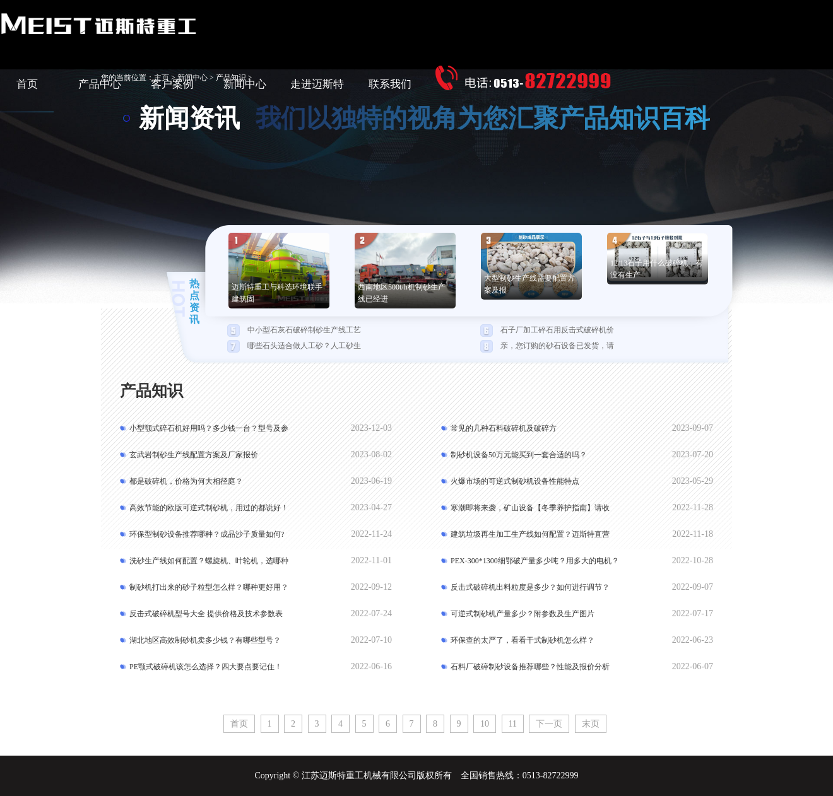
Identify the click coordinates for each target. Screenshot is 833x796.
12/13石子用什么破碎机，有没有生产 (656, 269)
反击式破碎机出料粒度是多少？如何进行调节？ (530, 587)
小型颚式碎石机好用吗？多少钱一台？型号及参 (208, 428)
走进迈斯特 (317, 84)
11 (513, 724)
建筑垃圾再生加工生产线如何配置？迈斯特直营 (530, 534)
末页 (591, 724)
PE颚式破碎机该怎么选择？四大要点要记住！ (205, 666)
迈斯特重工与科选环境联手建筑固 (277, 293)
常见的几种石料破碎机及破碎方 (504, 428)
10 (484, 724)
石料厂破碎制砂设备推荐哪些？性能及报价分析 (530, 666)
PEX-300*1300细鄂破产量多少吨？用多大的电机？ (535, 560)
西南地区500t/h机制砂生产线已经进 (402, 293)
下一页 (549, 724)
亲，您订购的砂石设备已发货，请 (557, 345)
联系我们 (390, 84)
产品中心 (99, 84)
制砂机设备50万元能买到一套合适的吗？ (519, 454)
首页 (27, 84)
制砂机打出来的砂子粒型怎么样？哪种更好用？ (208, 587)
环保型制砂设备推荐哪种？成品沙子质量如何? (206, 534)
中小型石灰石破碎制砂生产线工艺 (304, 329)
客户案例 (172, 84)
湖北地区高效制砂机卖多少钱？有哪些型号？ (205, 640)
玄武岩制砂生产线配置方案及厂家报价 (193, 454)
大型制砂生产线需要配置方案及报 (529, 284)
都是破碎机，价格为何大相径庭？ (186, 481)
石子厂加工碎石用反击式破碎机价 (557, 329)
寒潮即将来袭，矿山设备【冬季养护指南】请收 (530, 507)
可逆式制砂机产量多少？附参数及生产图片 (522, 613)
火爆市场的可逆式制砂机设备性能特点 (515, 481)
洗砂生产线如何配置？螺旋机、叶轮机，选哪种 (208, 560)
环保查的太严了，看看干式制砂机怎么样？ (522, 640)
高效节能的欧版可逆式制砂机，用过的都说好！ (208, 507)
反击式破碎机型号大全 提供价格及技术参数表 (206, 613)
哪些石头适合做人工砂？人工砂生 (304, 345)
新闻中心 (244, 84)
